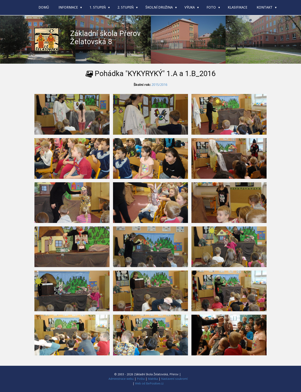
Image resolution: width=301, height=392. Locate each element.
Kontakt (265, 7)
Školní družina (159, 7)
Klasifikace (237, 7)
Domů (43, 7)
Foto (212, 7)
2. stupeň (126, 7)
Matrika (153, 379)
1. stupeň (98, 7)
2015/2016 (159, 84)
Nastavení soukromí (174, 379)
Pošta (141, 379)
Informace (68, 7)
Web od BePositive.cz (149, 383)
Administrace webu (121, 379)
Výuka (190, 7)
